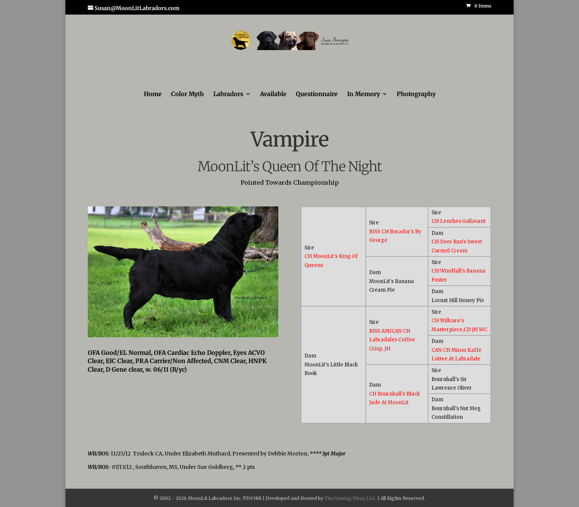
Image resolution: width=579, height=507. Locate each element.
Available (273, 94)
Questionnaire (317, 94)
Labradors (228, 94)
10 (202, 323)
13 (221, 323)
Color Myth (187, 94)
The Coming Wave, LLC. (350, 498)
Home (153, 94)
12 (215, 323)
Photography (416, 94)
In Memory (363, 94)
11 (208, 323)
